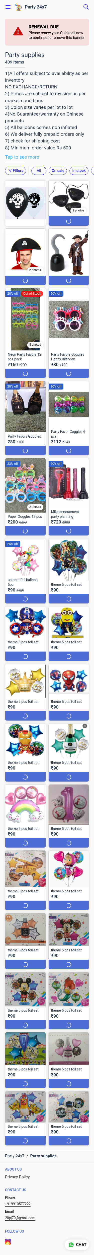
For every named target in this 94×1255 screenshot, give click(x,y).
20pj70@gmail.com (20, 1218)
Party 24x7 (36, 6)
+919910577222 (18, 1204)
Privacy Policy (17, 1177)
